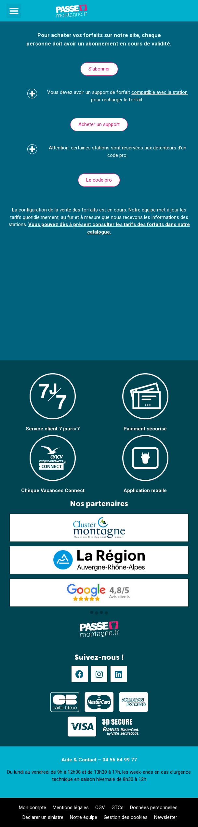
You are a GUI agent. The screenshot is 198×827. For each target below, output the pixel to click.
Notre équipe (83, 817)
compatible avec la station (159, 92)
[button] (14, 11)
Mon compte (32, 807)
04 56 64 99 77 (119, 760)
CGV (100, 807)
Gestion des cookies (126, 817)
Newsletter (165, 817)
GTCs (118, 807)
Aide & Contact (79, 760)
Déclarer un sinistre (42, 817)
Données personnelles (154, 807)
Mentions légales (71, 807)
